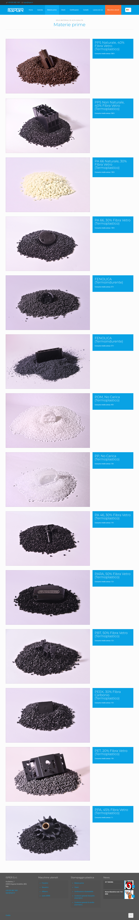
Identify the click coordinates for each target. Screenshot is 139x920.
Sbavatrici (45, 887)
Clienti (76, 887)
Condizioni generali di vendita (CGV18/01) (84, 904)
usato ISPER (46, 896)
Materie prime (79, 883)
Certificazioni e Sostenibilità (83, 891)
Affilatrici (45, 891)
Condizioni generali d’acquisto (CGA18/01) (84, 897)
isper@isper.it (28, 2)
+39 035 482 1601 (14, 2)
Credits (8, 915)
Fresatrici (45, 883)
